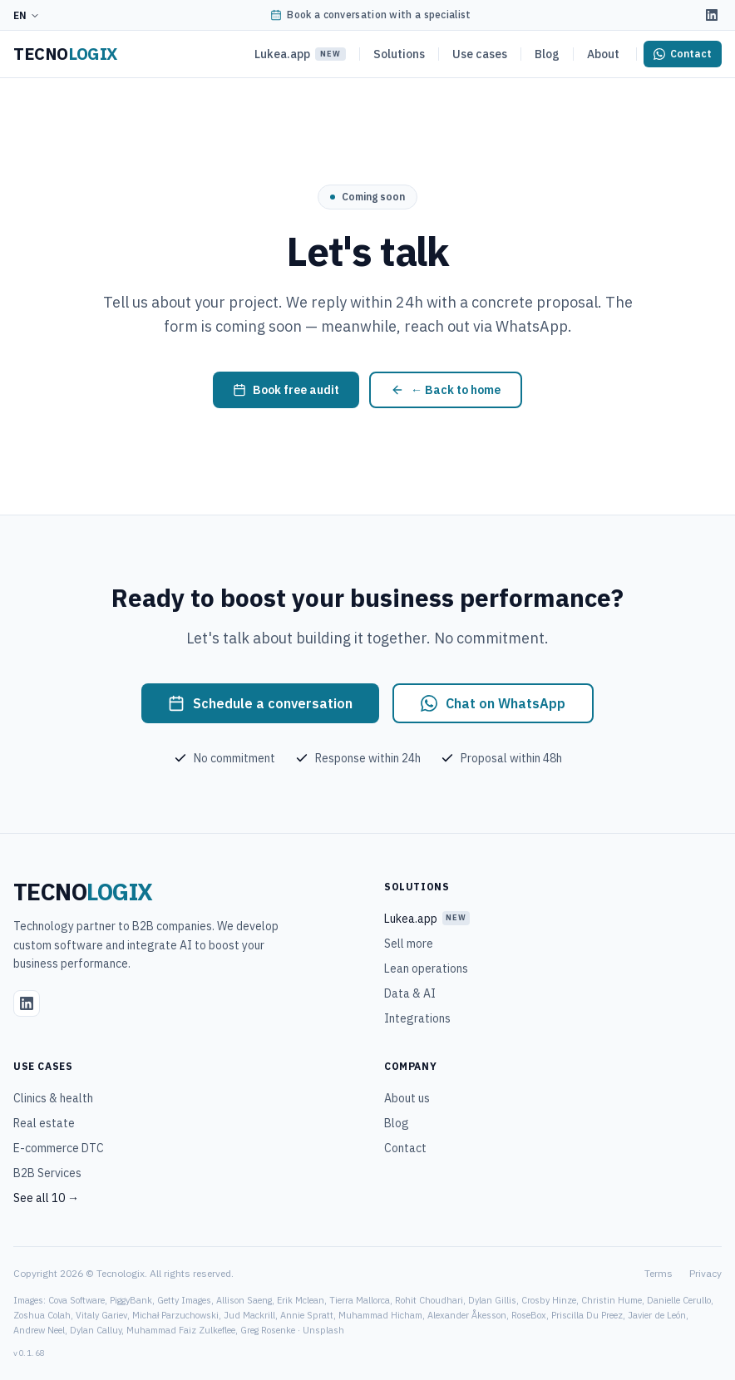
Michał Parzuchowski (175, 1315)
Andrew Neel (39, 1330)
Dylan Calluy (95, 1330)
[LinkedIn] (712, 15)
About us (407, 1098)
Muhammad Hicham (380, 1315)
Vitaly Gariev (101, 1315)
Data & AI (410, 993)
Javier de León (657, 1315)
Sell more (408, 943)
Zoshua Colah (42, 1315)
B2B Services (47, 1173)
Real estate (44, 1123)
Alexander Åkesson (466, 1315)
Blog (547, 54)
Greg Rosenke (267, 1330)
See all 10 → (46, 1197)
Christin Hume (611, 1300)
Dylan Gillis (492, 1300)
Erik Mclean (300, 1300)
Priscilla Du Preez (587, 1315)
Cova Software (76, 1300)
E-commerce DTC (58, 1148)
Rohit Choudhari (429, 1300)
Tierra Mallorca (359, 1300)
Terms (658, 1273)
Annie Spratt (306, 1315)
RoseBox (528, 1315)
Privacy (705, 1273)
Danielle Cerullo (679, 1300)
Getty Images (184, 1300)
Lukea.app (300, 54)
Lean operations (426, 968)
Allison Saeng (244, 1300)
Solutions (399, 54)
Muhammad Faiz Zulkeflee (180, 1330)
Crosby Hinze (548, 1300)
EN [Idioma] (26, 15)
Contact (405, 1148)
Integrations (417, 1018)
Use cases (479, 54)
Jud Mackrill (249, 1315)
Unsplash (323, 1330)
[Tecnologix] (65, 54)
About (603, 54)
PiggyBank (131, 1300)
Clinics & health (53, 1098)
